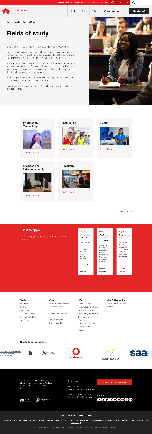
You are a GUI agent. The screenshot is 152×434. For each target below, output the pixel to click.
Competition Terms (85, 415)
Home (9, 22)
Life (94, 11)
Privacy (62, 415)
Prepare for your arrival (124, 236)
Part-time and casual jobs (58, 313)
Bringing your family (85, 327)
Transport (81, 330)
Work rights (53, 316)
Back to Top (126, 211)
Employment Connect (56, 320)
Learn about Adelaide (85, 236)
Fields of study (29, 22)
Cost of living (83, 320)
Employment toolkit (56, 323)
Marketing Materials (65, 2)
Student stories (83, 317)
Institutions (24, 304)
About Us (95, 2)
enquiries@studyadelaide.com (81, 389)
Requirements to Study (28, 317)
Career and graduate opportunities (56, 308)
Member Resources (81, 2)
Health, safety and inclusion (88, 314)
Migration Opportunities (87, 323)
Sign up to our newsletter (114, 382)
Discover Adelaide (84, 304)
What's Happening (112, 11)
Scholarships (24, 307)
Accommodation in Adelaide (88, 307)
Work (84, 11)
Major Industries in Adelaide (59, 304)
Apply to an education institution (104, 238)
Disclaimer (71, 415)
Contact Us (104, 2)
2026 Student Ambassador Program (117, 305)
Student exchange (26, 320)
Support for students (27, 314)
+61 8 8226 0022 (75, 386)
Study (73, 11)
